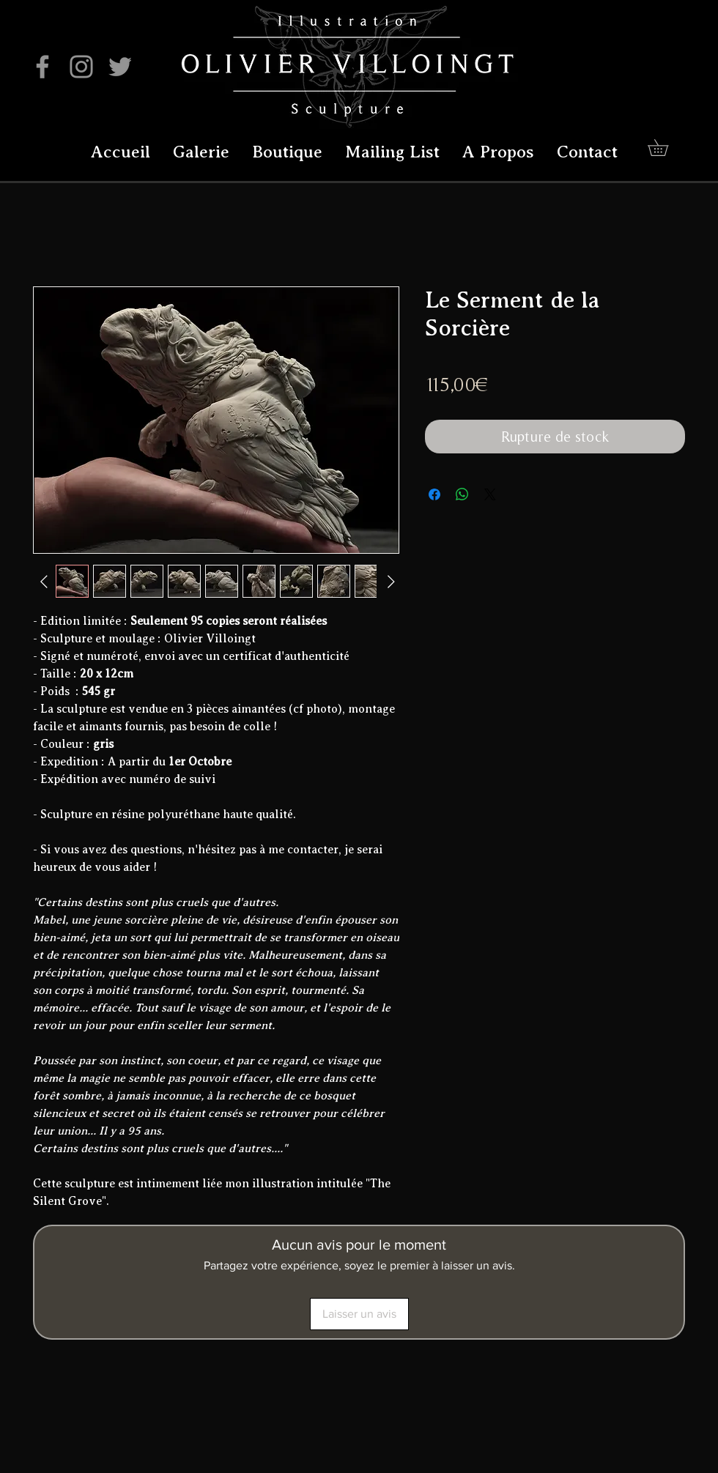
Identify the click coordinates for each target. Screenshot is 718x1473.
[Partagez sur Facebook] (434, 494)
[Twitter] (120, 66)
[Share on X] (490, 494)
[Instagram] (81, 66)
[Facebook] (42, 66)
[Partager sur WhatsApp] (462, 494)
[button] (666, 147)
